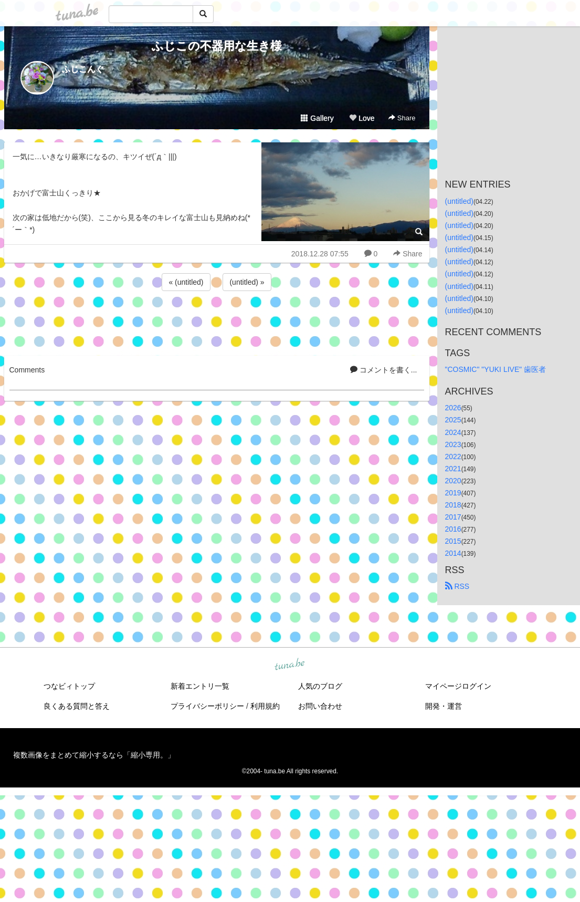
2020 (453, 480)
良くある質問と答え (77, 706)
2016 (453, 529)
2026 (453, 407)
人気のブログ (320, 686)
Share (401, 118)
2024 (453, 432)
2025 (453, 420)
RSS (457, 586)
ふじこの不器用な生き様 (217, 46)
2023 (453, 444)
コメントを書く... (383, 370)
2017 (453, 517)
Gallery (317, 118)
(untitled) (459, 201)
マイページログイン (458, 686)
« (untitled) (185, 282)
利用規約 (265, 706)
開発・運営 (443, 706)
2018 (453, 505)
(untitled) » (246, 282)
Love (361, 118)
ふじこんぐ (83, 69)
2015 (453, 541)
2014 (453, 553)
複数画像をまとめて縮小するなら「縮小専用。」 (94, 755)
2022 (453, 456)
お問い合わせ (320, 706)
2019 (453, 493)
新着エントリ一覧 (200, 686)
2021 (453, 468)
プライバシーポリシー (207, 706)
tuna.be (289, 664)
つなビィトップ (69, 686)
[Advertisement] (216, 321)
